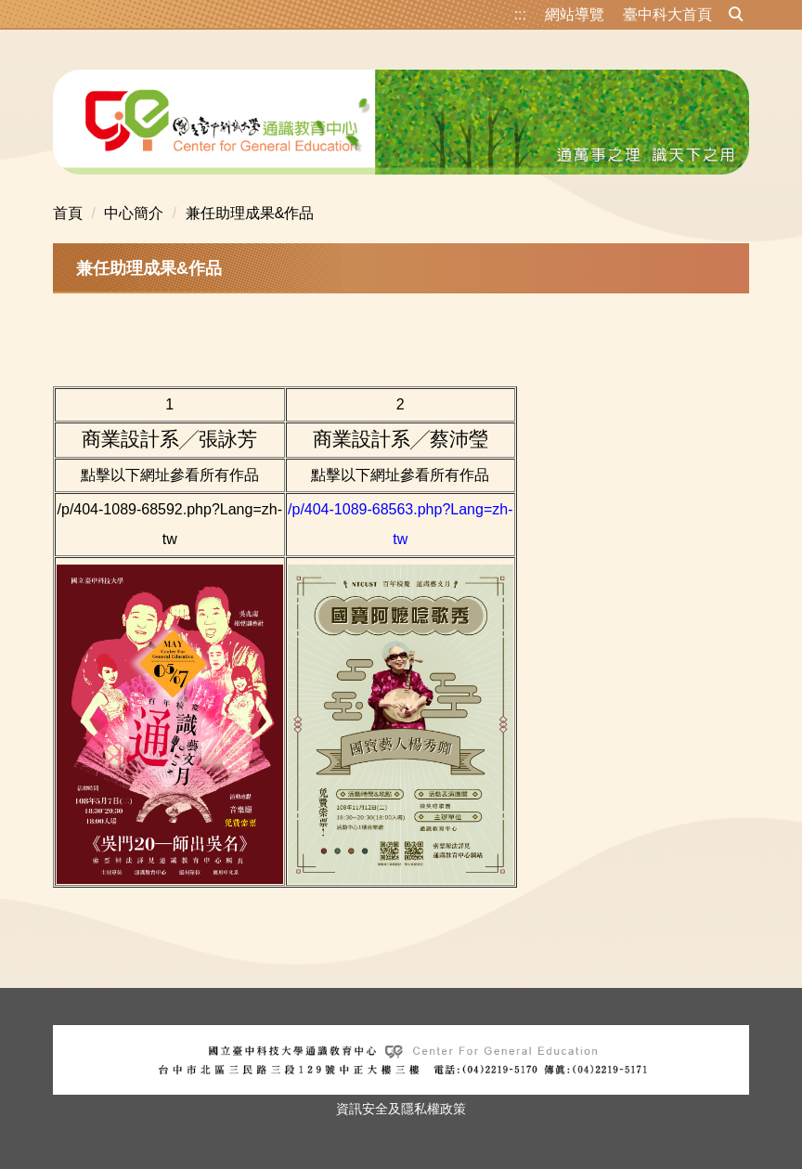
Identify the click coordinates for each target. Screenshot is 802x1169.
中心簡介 (133, 213)
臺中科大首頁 (667, 14)
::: (520, 14)
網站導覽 (574, 14)
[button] (736, 15)
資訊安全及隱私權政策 (401, 1108)
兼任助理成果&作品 (250, 213)
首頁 (68, 213)
